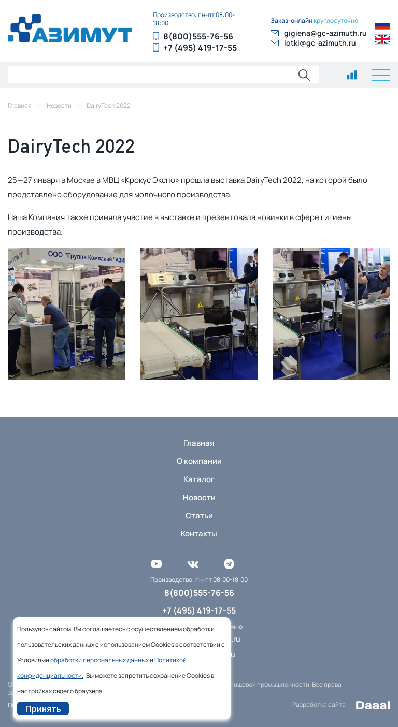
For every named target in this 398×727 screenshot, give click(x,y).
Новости (199, 497)
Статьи (199, 515)
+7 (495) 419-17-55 (200, 47)
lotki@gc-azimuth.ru (320, 43)
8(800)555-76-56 (198, 36)
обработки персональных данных (99, 660)
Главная (199, 443)
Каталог (199, 479)
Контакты (199, 533)
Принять (43, 708)
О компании (199, 461)
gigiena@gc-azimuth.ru (325, 33)
